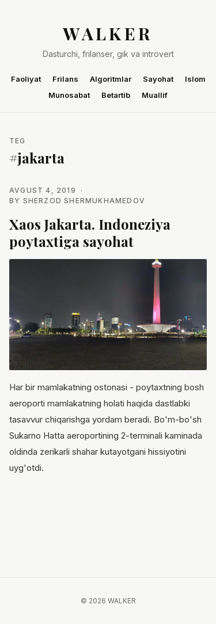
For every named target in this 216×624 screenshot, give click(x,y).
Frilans (65, 78)
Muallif (155, 95)
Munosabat (69, 95)
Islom (195, 78)
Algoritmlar (110, 78)
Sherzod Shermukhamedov (84, 200)
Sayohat (158, 78)
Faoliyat (26, 78)
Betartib (115, 95)
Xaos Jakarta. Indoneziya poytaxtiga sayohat (89, 232)
